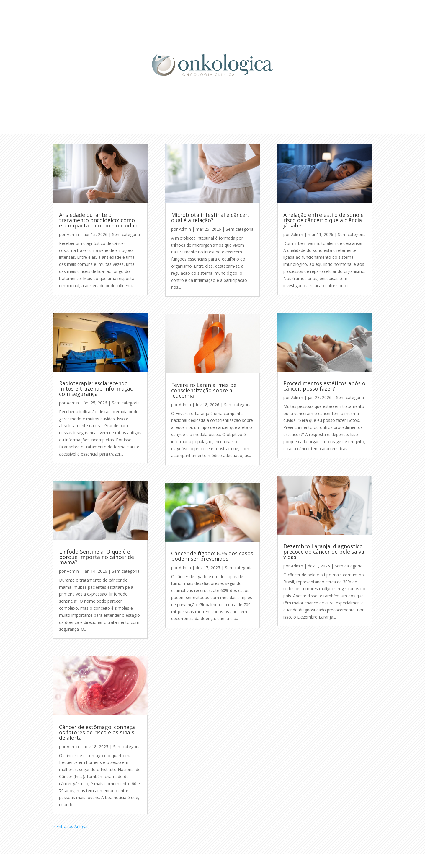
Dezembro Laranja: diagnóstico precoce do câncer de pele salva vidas (323, 551)
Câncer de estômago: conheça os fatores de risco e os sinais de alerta (97, 732)
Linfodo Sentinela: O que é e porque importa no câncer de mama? (96, 557)
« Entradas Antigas (71, 826)
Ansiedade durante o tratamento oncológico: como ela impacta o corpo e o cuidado (100, 220)
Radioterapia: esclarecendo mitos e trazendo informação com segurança (96, 388)
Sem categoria (126, 234)
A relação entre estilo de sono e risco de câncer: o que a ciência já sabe (323, 220)
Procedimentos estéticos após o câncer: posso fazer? (324, 386)
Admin (73, 234)
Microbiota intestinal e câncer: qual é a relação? (210, 217)
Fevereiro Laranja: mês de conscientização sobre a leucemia (203, 390)
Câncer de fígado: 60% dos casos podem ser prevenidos (212, 556)
